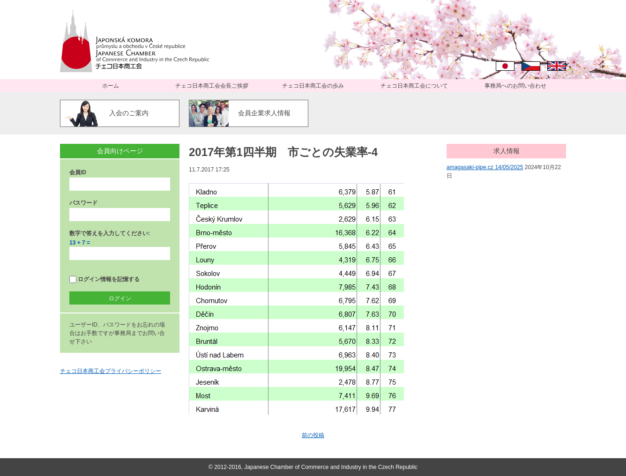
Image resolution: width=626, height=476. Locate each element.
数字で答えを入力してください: (109, 233)
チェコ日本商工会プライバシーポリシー (110, 371)
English (556, 66)
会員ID (77, 172)
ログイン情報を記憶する (104, 279)
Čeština (531, 66)
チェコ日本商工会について (414, 85)
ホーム (110, 85)
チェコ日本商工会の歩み (313, 85)
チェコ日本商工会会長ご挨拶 (211, 85)
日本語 (505, 66)
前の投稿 (313, 435)
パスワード (83, 203)
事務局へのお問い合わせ (515, 85)
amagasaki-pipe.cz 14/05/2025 (485, 167)
